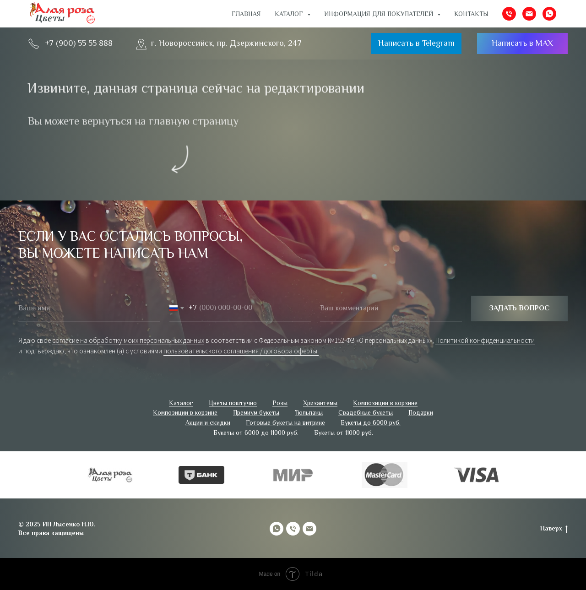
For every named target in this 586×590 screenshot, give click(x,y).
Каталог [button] (290, 13)
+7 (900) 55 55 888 (79, 43)
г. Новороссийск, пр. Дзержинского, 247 (226, 43)
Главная (246, 13)
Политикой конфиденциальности (485, 340)
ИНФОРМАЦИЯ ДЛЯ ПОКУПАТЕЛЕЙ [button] (379, 13)
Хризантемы (320, 402)
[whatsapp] (549, 14)
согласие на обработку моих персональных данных (128, 340)
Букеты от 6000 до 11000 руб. (255, 432)
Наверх (554, 529)
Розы (280, 402)
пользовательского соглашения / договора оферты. (241, 350)
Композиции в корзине (385, 402)
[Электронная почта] (529, 14)
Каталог (181, 402)
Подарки (420, 412)
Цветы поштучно (233, 402)
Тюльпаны (309, 412)
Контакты (471, 13)
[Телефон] (509, 14)
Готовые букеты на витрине (285, 422)
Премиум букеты (256, 412)
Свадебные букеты (365, 412)
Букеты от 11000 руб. (343, 432)
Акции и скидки (207, 422)
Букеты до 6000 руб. (371, 422)
